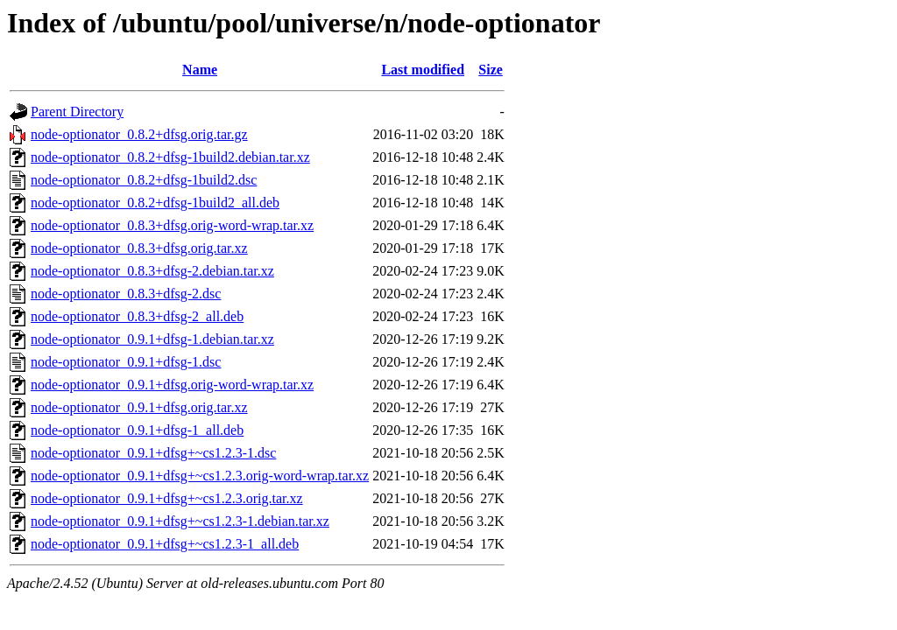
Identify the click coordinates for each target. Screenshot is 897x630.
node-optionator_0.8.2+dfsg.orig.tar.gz (139, 134)
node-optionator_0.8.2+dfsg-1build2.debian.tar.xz (170, 157)
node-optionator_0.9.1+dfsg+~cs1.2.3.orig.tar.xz (167, 498)
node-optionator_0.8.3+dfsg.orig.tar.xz (139, 248)
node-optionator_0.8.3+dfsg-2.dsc (126, 293)
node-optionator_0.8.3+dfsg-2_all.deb (137, 316)
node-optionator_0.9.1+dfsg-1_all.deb (137, 430)
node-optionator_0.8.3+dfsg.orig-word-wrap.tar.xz (172, 225)
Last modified (422, 69)
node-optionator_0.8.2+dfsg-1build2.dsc (144, 179)
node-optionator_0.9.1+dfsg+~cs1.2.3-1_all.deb (165, 543)
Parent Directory (77, 111)
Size (490, 69)
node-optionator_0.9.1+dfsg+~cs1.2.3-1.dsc (153, 452)
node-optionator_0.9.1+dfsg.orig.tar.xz (139, 407)
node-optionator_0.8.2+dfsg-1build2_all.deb (155, 202)
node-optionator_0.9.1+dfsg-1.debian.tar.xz (152, 339)
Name (199, 69)
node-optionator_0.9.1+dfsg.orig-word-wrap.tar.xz (172, 384)
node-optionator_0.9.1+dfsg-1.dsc (126, 361)
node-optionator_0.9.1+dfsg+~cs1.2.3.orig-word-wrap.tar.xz (200, 475)
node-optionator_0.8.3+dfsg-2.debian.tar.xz (152, 270)
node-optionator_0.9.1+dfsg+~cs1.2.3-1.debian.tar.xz (180, 521)
